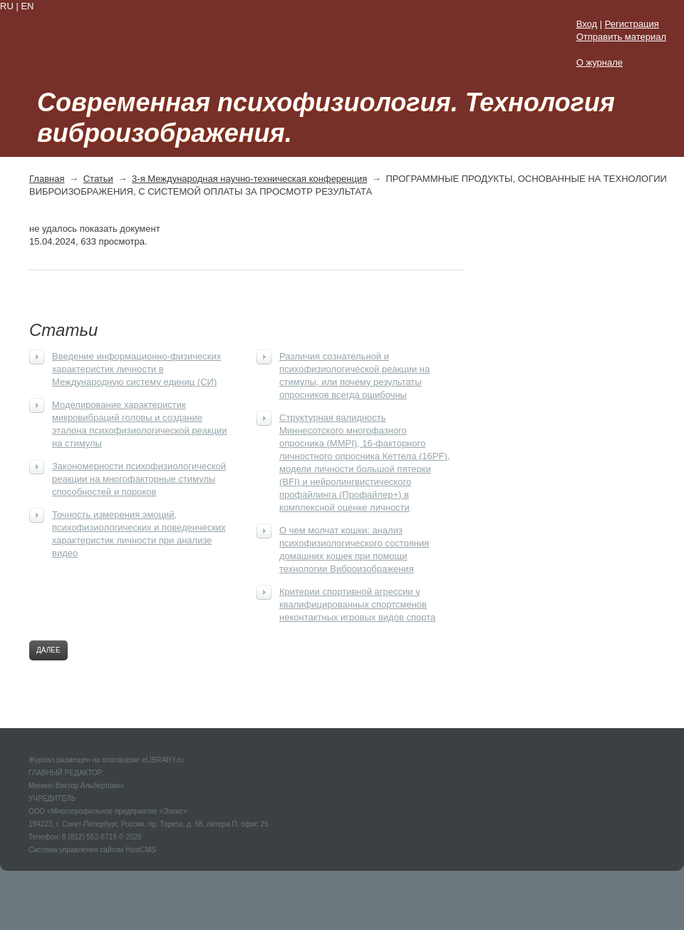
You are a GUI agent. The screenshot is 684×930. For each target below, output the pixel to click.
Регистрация (632, 24)
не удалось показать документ (94, 228)
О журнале (599, 62)
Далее (48, 650)
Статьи (98, 178)
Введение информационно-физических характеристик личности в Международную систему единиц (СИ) (136, 369)
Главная (46, 178)
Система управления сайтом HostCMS (92, 850)
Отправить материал (621, 36)
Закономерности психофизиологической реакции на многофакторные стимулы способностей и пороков (139, 479)
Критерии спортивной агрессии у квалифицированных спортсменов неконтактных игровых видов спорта (357, 604)
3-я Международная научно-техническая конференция (249, 178)
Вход (586, 24)
